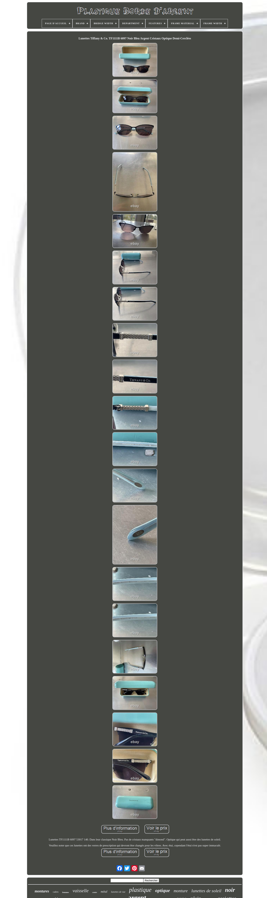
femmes (65, 892)
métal (104, 891)
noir (230, 890)
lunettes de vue (118, 891)
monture (181, 891)
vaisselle (81, 890)
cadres (56, 892)
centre (94, 892)
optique (162, 890)
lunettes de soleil (206, 890)
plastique (140, 889)
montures (42, 891)
